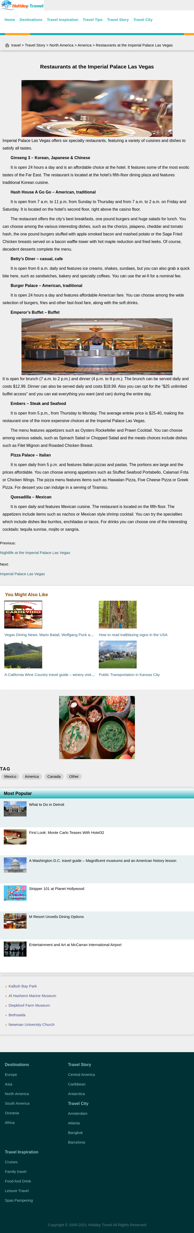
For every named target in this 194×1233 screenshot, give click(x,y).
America (84, 45)
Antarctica (76, 1094)
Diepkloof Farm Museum (29, 1005)
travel (16, 45)
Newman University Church (32, 1024)
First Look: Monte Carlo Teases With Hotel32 (66, 832)
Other (74, 776)
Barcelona (76, 1142)
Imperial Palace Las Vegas (22, 574)
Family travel (15, 1171)
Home (10, 19)
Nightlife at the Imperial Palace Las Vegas (35, 552)
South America (17, 1103)
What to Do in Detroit (46, 804)
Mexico (10, 776)
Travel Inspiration (62, 19)
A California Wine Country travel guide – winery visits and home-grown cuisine (69, 674)
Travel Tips (93, 19)
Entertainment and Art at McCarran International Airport (75, 944)
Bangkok (75, 1132)
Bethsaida (17, 1015)
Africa (9, 1122)
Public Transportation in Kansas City (129, 674)
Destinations (31, 19)
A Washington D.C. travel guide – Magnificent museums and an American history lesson (102, 860)
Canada (54, 776)
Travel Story (118, 19)
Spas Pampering (19, 1200)
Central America (81, 1074)
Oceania (12, 1113)
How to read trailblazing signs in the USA (133, 635)
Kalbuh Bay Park (23, 986)
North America (62, 45)
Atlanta (74, 1123)
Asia (8, 1084)
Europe (11, 1074)
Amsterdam (77, 1113)
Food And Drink (18, 1181)
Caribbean (76, 1084)
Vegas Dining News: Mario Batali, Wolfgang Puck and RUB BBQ (58, 635)
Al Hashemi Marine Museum (32, 996)
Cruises (11, 1162)
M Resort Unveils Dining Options (56, 916)
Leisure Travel (17, 1191)
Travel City (143, 19)
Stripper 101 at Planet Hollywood (56, 888)
